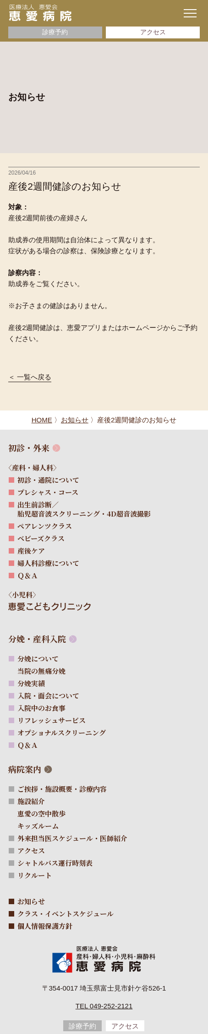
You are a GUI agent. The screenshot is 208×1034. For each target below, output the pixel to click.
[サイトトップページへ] (40, 12)
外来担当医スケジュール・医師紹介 (72, 838)
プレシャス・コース (47, 492)
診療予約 (55, 32)
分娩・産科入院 (37, 638)
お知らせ (31, 901)
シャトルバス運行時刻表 (55, 863)
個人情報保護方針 (44, 926)
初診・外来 (28, 447)
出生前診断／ (84, 509)
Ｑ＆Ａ (27, 575)
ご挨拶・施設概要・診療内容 (62, 789)
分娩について (38, 658)
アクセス (153, 32)
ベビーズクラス (41, 538)
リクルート (34, 875)
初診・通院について (48, 480)
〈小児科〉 (26, 594)
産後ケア (31, 550)
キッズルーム (42, 826)
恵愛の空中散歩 (46, 813)
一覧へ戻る (34, 377)
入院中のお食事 (41, 708)
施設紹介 (31, 801)
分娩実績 (31, 683)
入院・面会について (48, 695)
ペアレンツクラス (44, 526)
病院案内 (24, 769)
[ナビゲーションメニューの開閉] (190, 13)
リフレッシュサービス (51, 720)
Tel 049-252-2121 (104, 1006)
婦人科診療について (48, 563)
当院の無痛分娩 (46, 671)
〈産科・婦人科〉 (37, 467)
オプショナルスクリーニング (61, 732)
